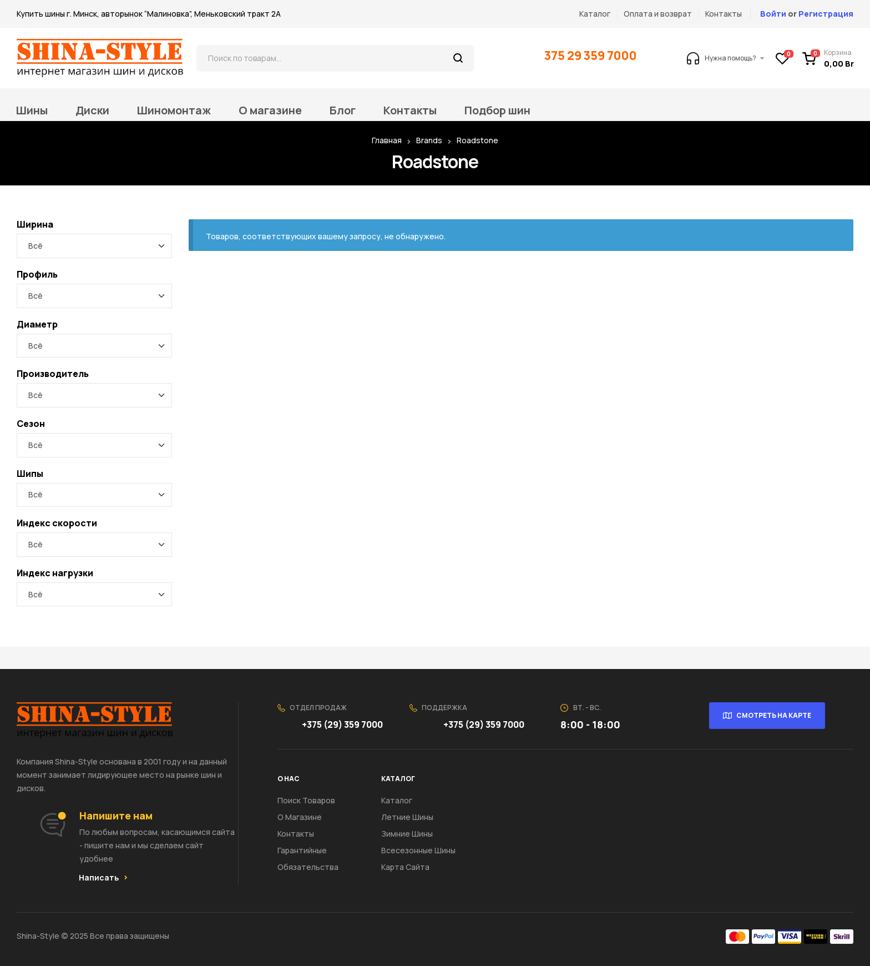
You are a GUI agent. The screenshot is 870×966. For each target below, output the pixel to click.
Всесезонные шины (418, 850)
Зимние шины (407, 833)
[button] (103, 877)
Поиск (458, 58)
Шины (32, 110)
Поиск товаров (306, 800)
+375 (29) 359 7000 (343, 724)
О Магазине (299, 817)
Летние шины (407, 817)
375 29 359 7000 (591, 55)
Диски (92, 110)
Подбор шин (497, 110)
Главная (387, 140)
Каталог (396, 800)
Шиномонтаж (174, 110)
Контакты (410, 110)
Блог (343, 110)
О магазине (270, 110)
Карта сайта (405, 867)
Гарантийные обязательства (307, 858)
